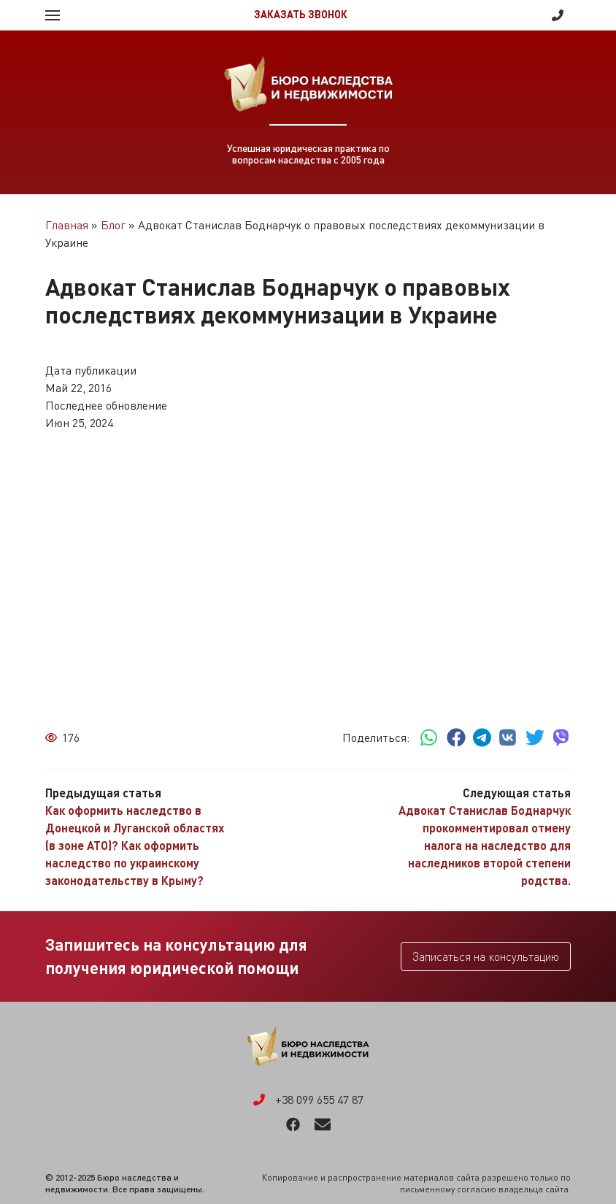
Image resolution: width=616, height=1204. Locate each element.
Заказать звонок (300, 14)
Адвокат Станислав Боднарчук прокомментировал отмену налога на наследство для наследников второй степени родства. (485, 845)
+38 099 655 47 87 (557, 15)
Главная (66, 225)
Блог (113, 225)
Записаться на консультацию (485, 956)
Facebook (293, 1124)
